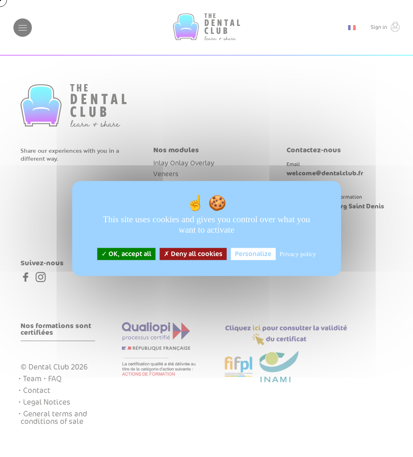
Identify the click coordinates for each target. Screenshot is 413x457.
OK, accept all (126, 253)
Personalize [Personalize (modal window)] (253, 253)
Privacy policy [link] (297, 254)
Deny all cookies (193, 253)
